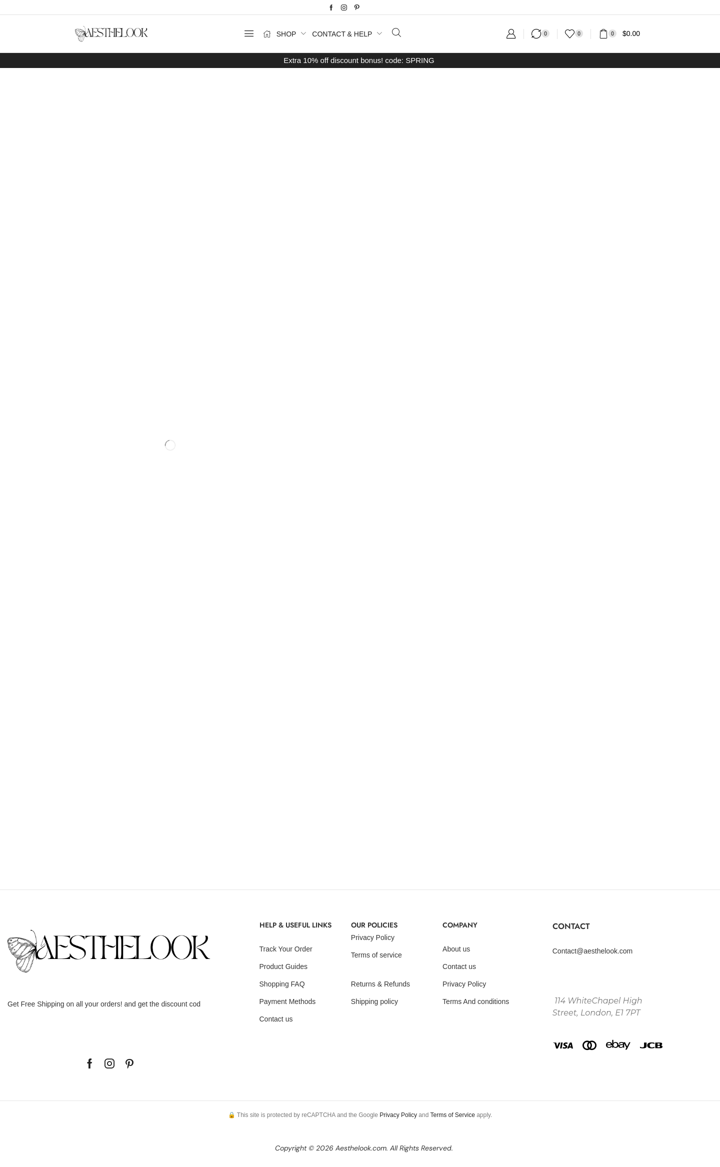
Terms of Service (452, 1115)
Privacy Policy (398, 1115)
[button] (249, 33)
